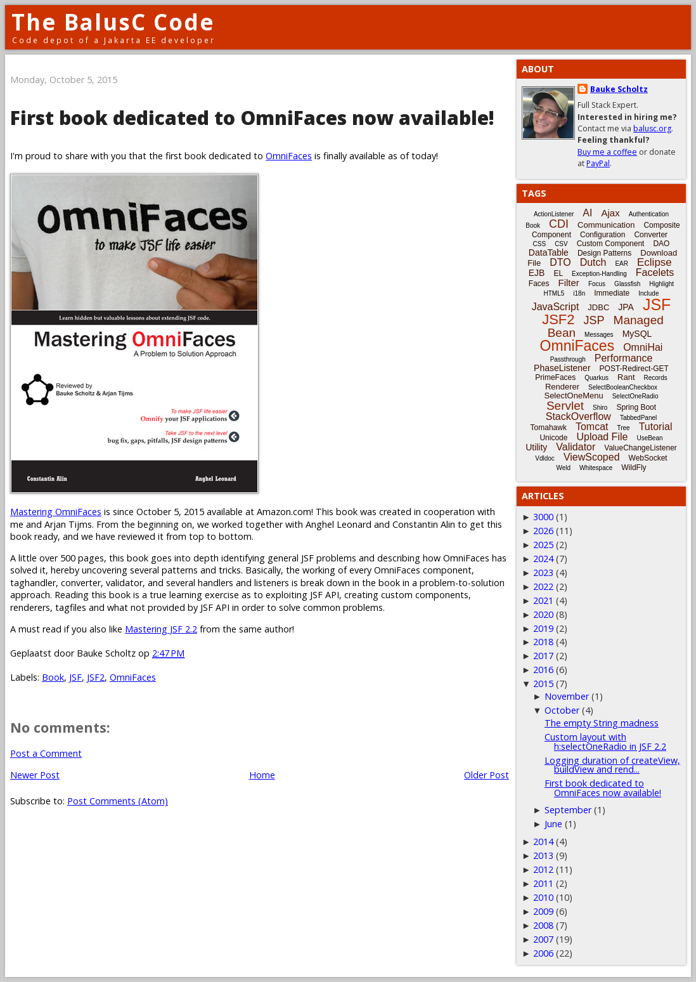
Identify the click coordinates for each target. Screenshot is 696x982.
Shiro (600, 407)
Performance (624, 358)
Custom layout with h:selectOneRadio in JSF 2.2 (605, 741)
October (562, 710)
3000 (543, 517)
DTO (560, 262)
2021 (543, 600)
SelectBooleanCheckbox (622, 387)
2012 (543, 869)
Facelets (655, 272)
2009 (543, 911)
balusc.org (652, 128)
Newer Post (35, 775)
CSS (539, 243)
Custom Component (611, 243)
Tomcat (592, 426)
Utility (536, 447)
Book (53, 677)
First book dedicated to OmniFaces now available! (603, 787)
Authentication (649, 214)
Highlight (661, 283)
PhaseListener (562, 368)
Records (655, 377)
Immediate (611, 293)
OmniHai (642, 347)
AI (587, 212)
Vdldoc (545, 458)
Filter (568, 282)
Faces (539, 283)
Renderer (562, 386)
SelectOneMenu (573, 395)
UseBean (649, 438)
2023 (543, 572)
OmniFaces (289, 156)
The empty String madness (602, 723)
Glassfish (627, 283)
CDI (559, 224)
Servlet (565, 405)
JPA (626, 307)
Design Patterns (604, 253)
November (567, 696)
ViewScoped (592, 457)
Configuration (602, 234)
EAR (621, 263)
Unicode (553, 437)
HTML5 (554, 293)
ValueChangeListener (640, 447)
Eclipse (654, 262)
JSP (594, 320)
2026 (543, 531)
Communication (606, 225)
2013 (543, 855)
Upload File (602, 436)
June (553, 824)
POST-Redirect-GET (634, 368)
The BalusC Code (113, 22)
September (568, 810)
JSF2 (96, 677)
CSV (561, 243)
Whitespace (595, 467)
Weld (563, 467)
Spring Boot (636, 407)
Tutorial (656, 426)
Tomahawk (549, 427)
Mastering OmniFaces (55, 512)
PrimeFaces (555, 377)
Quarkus (596, 377)
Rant (626, 377)
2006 (543, 953)
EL (558, 273)
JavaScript (555, 306)
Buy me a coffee (607, 152)
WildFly (633, 467)
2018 (543, 642)
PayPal (598, 163)
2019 (543, 628)
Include (648, 293)
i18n (579, 293)
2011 (543, 883)
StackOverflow (578, 416)
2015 (543, 684)
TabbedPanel (638, 417)
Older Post (486, 775)
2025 (543, 545)
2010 (543, 897)
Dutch (593, 262)
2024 (543, 559)
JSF (75, 677)
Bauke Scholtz (619, 89)
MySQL (637, 334)
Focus (596, 283)
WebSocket (648, 458)
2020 (543, 614)
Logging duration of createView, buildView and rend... (612, 764)
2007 (543, 939)
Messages (599, 334)
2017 (543, 656)
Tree (623, 427)
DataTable (549, 252)
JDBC (598, 307)
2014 (543, 841)
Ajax (610, 212)
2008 (543, 925)
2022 (543, 586)
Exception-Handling (599, 273)
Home (262, 775)
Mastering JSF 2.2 (161, 629)
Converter (650, 234)
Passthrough (568, 359)
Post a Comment (46, 753)
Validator (575, 447)
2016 (543, 670)
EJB (537, 273)
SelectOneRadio (635, 396)
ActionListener (554, 214)
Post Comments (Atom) (117, 801)
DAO (661, 243)
